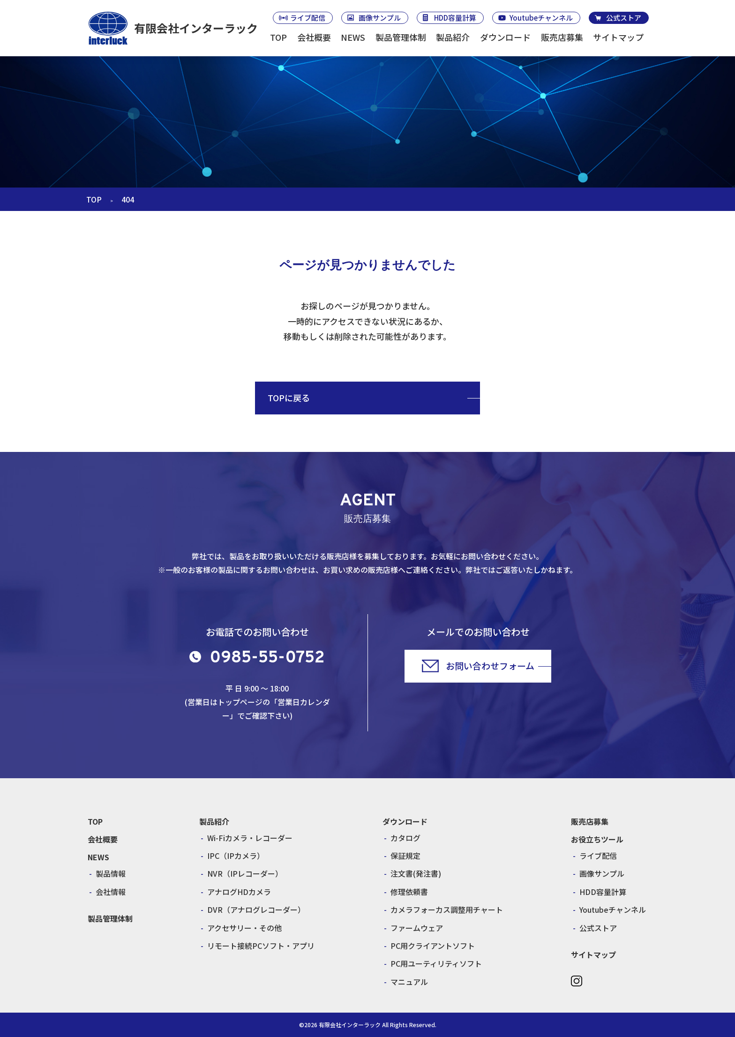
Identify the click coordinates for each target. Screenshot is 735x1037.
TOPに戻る (289, 397)
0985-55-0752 (267, 658)
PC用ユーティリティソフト (436, 963)
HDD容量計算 (455, 18)
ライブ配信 (307, 18)
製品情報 (111, 873)
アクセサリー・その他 (244, 927)
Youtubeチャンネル (541, 18)
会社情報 (111, 891)
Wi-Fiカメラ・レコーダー (249, 837)
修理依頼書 (409, 891)
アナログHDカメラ (239, 891)
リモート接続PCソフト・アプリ (261, 945)
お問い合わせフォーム (490, 665)
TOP (278, 37)
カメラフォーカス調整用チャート (446, 909)
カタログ (405, 837)
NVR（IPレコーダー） (245, 873)
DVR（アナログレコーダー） (256, 909)
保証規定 (405, 855)
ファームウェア (416, 927)
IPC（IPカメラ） (235, 855)
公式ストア (623, 18)
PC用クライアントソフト (432, 945)
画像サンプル (380, 18)
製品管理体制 (400, 37)
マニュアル (409, 981)
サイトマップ (618, 37)
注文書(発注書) (415, 873)
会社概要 (314, 37)
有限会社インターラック (196, 28)
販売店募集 (562, 37)
